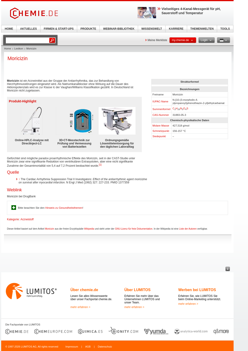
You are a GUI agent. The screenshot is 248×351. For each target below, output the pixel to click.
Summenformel (161, 109)
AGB (88, 346)
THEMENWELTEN (202, 28)
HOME (9, 28)
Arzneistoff (26, 219)
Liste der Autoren (188, 229)
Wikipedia (89, 229)
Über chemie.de (84, 290)
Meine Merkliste (157, 40)
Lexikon (18, 48)
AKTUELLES (28, 28)
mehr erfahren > (80, 307)
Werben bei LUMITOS (197, 290)
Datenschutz (105, 346)
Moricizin (49, 229)
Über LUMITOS (137, 290)
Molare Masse (160, 125)
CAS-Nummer (160, 115)
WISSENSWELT (151, 28)
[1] (100, 164)
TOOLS (225, 28)
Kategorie (13, 219)
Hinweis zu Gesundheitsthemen (64, 207)
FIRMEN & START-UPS (58, 28)
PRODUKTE (88, 28)
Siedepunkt (159, 136)
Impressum (71, 346)
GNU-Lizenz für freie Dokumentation (133, 229)
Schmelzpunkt (160, 131)
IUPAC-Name (160, 101)
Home (7, 48)
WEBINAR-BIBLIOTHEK (119, 28)
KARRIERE (176, 28)
